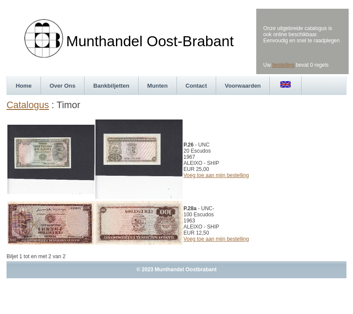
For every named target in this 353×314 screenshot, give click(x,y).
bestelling (283, 65)
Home (24, 85)
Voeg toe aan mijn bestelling (216, 175)
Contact (196, 85)
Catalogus (28, 104)
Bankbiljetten (111, 85)
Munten (157, 85)
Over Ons (62, 85)
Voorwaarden (243, 85)
